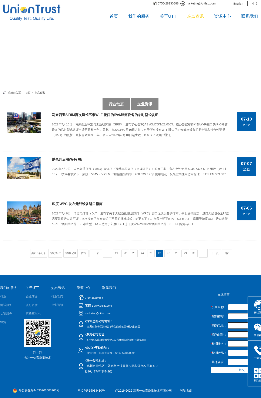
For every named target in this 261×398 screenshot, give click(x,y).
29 (185, 253)
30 (194, 253)
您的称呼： (219, 316)
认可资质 (32, 305)
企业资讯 (144, 104)
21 (116, 253)
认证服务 (6, 313)
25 (151, 253)
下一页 (215, 253)
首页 (114, 16)
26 (159, 253)
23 (133, 253)
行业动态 (116, 104)
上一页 (96, 253)
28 (176, 253)
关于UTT (168, 16)
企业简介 (32, 296)
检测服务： (219, 343)
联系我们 (249, 16)
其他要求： (219, 362)
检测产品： (219, 353)
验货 (3, 322)
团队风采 (32, 322)
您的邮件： (219, 334)
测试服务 (6, 305)
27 (168, 253)
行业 (3, 296)
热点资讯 (195, 16)
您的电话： (219, 325)
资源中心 (222, 16)
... (107, 253)
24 (142, 253)
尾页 (227, 253)
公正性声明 (33, 330)
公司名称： (219, 307)
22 (125, 253)
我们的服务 (139, 16)
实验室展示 (33, 313)
